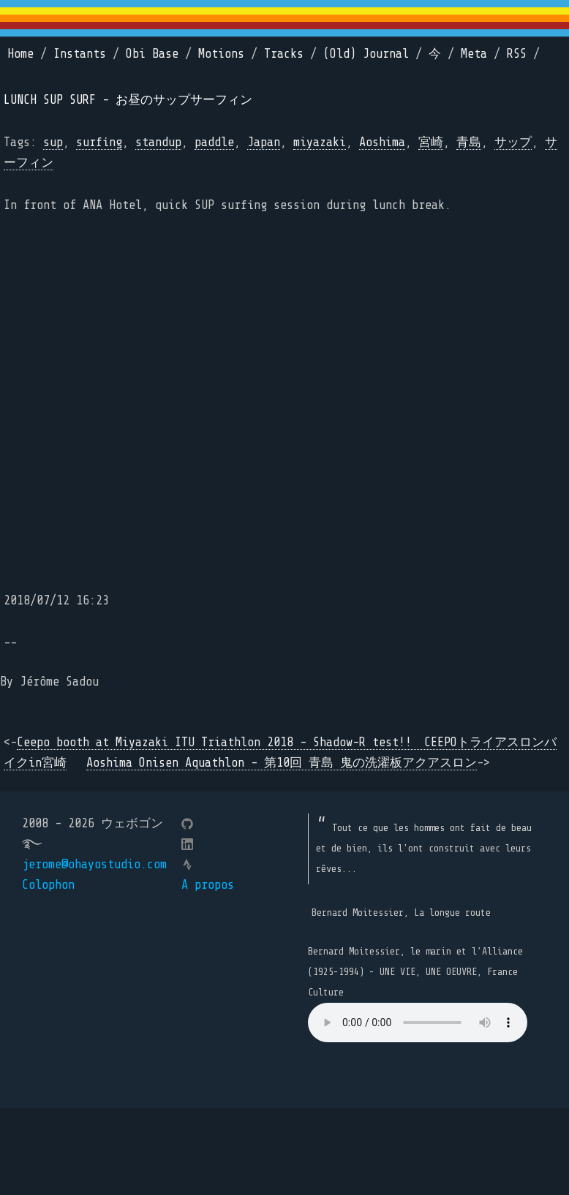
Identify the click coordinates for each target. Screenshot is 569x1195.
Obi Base (152, 54)
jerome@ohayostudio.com (94, 864)
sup (53, 142)
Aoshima (382, 142)
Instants (79, 54)
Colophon (48, 885)
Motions (221, 54)
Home (20, 54)
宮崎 (430, 142)
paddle (214, 142)
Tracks (284, 54)
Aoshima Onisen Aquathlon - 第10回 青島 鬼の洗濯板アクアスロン (281, 763)
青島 (468, 142)
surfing (99, 142)
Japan (263, 142)
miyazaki (319, 142)
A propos (207, 885)
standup (158, 142)
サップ (513, 142)
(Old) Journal (366, 54)
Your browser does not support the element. (417, 1022)
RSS (517, 54)
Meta (474, 54)
